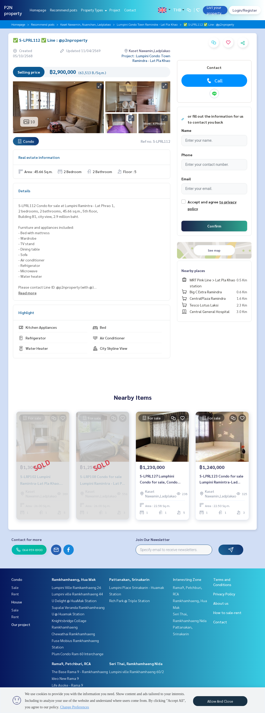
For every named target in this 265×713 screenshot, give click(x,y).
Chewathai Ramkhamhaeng (73, 633)
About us (221, 603)
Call (214, 80)
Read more (27, 292)
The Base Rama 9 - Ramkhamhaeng (80, 671)
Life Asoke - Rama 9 (67, 685)
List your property (214, 10)
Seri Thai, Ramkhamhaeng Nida (136, 663)
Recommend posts (63, 10)
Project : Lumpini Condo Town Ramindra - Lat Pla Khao (146, 58)
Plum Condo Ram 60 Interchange (78, 653)
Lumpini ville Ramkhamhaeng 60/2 (136, 671)
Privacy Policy (224, 593)
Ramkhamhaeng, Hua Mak (74, 579)
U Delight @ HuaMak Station (74, 600)
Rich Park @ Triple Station (129, 600)
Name (186, 130)
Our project (20, 624)
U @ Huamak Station (68, 613)
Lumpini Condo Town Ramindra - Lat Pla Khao (147, 24)
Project (114, 10)
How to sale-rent (227, 612)
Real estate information (39, 157)
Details (24, 190)
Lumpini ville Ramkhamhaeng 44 (77, 593)
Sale (15, 587)
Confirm (214, 226)
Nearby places (193, 270)
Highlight (26, 312)
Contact (130, 10)
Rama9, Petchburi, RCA (71, 663)
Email (186, 178)
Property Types (93, 10)
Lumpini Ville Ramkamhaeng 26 (76, 587)
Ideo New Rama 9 (65, 678)
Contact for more (26, 539)
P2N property (13, 10)
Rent (15, 593)
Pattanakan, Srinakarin (129, 579)
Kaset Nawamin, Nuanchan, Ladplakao (85, 24)
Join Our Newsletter (153, 539)
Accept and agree (203, 201)
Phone (186, 154)
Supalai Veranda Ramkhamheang (78, 607)
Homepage (38, 10)
